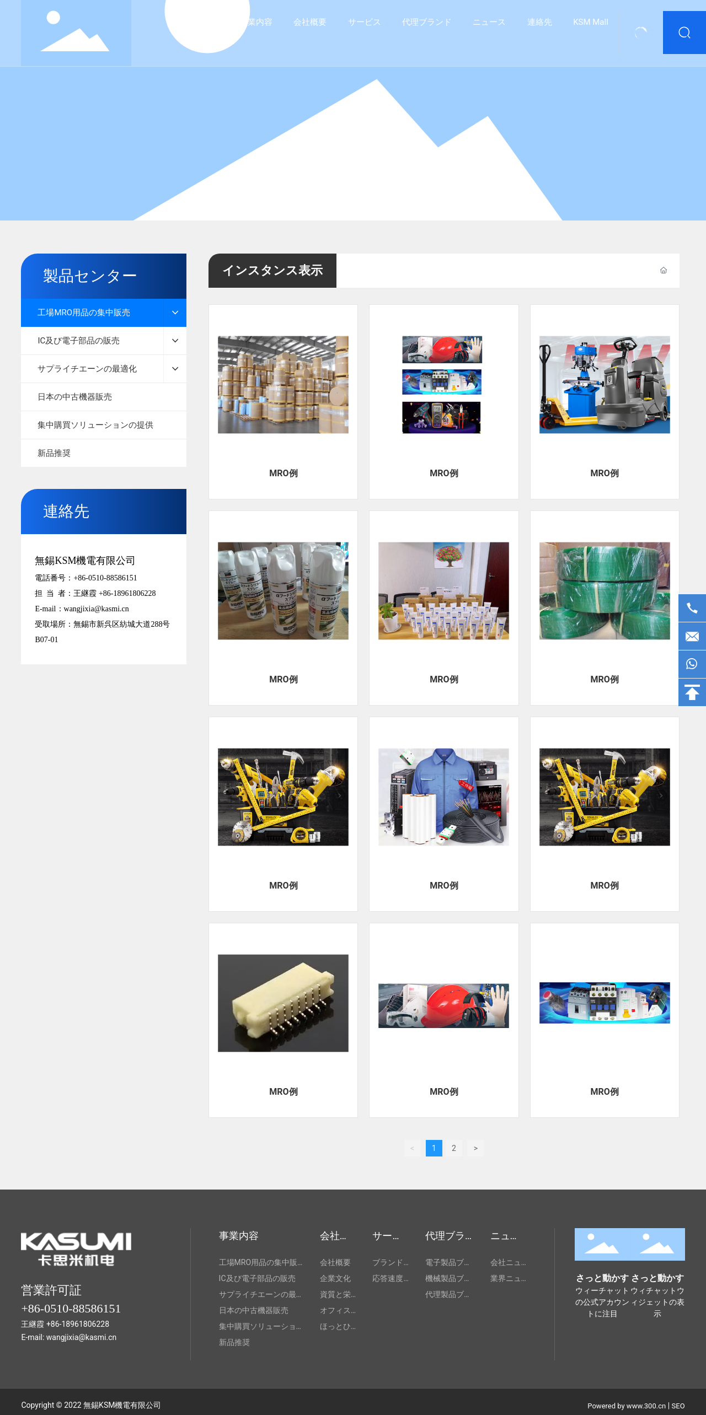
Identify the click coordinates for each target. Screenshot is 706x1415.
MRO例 (283, 473)
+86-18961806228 (127, 593)
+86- (54, 1324)
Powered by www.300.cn (626, 1406)
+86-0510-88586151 (105, 578)
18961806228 (85, 1324)
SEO (678, 1406)
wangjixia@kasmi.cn (96, 609)
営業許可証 (51, 1290)
